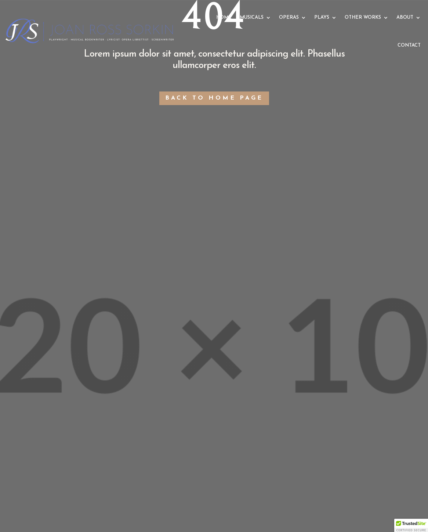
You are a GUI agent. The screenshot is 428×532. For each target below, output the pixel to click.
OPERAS (289, 17)
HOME (224, 17)
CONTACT (409, 45)
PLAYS (321, 17)
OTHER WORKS (363, 17)
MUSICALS (252, 17)
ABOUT (404, 17)
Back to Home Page (214, 98)
